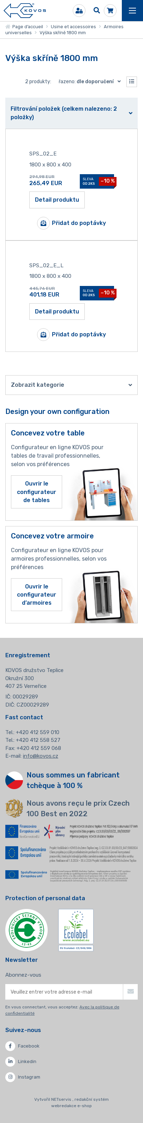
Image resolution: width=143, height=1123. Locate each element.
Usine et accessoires (73, 26)
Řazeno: (91, 81)
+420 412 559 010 (37, 732)
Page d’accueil (24, 26)
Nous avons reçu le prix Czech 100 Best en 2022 (78, 808)
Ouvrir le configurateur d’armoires (36, 594)
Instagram (22, 1077)
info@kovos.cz (40, 756)
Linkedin (20, 1062)
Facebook (22, 1046)
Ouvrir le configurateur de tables (36, 491)
